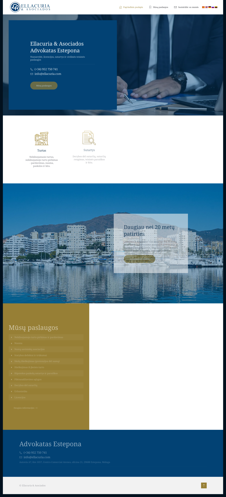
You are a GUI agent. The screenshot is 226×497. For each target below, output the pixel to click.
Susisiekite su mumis (186, 7)
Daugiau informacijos (24, 407)
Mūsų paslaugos (158, 7)
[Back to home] (31, 7)
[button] (203, 485)
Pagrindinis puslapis (131, 7)
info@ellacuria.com (48, 74)
